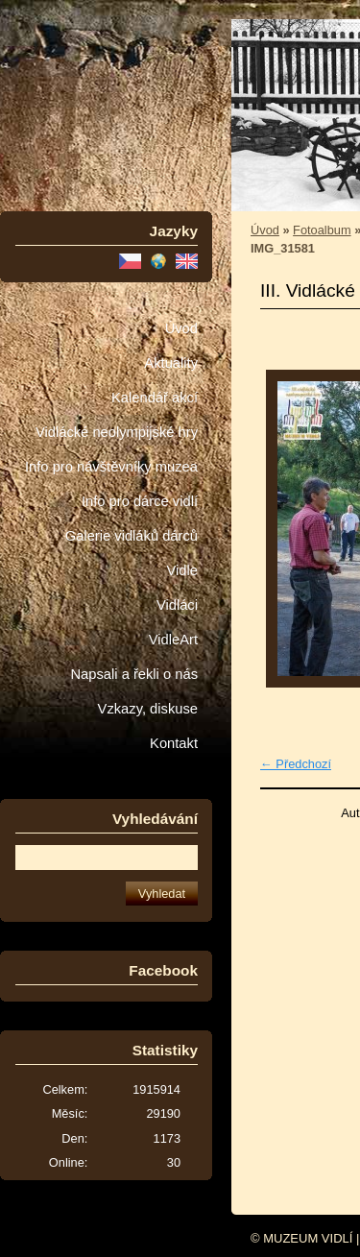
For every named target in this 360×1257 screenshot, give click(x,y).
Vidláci (177, 605)
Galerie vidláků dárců (131, 536)
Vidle (182, 570)
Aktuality (171, 363)
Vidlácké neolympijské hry (117, 432)
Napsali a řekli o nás (134, 674)
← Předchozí (295, 764)
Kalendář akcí (154, 397)
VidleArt (173, 639)
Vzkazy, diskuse (148, 708)
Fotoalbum (321, 230)
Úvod (181, 328)
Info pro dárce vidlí (140, 501)
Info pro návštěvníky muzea (111, 466)
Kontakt (174, 743)
